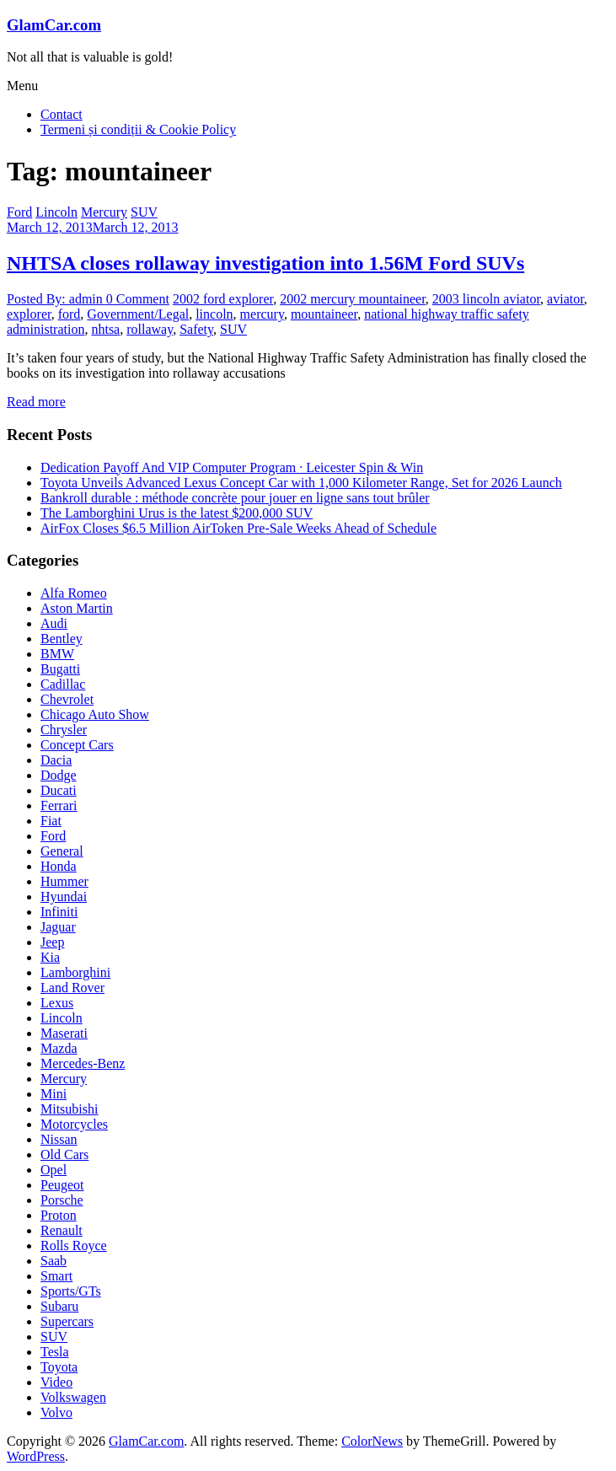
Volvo (56, 1412)
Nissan (59, 1139)
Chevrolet (67, 699)
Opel (53, 1169)
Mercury (104, 212)
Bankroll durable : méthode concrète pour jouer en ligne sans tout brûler (235, 498)
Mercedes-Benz (82, 1063)
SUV (144, 212)
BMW (57, 654)
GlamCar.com (54, 25)
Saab (53, 1261)
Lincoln (56, 212)
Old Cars (64, 1154)
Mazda (59, 1048)
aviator (565, 299)
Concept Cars (77, 745)
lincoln (214, 314)
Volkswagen (73, 1397)
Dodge (58, 775)
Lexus (56, 1003)
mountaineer (324, 314)
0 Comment (137, 299)
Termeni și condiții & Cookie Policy (138, 129)
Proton (58, 1215)
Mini (53, 1094)
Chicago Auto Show (94, 714)
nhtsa (105, 329)
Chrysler (63, 729)
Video (56, 1382)
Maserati (64, 1033)
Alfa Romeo (73, 593)
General (61, 851)
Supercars (67, 1321)
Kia (50, 957)
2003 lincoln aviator (486, 299)
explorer (29, 314)
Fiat (51, 820)
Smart (56, 1276)
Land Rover (72, 987)
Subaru (59, 1306)
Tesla (54, 1352)
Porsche (61, 1200)
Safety (196, 329)
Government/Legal (138, 314)
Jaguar (58, 927)
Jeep (52, 942)
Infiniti (59, 912)
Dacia (56, 760)
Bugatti (60, 669)
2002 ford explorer (223, 299)
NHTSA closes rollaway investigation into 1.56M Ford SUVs (265, 263)
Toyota (59, 1367)
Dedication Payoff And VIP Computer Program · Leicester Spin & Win (231, 467)
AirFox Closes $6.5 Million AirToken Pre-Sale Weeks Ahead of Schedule (238, 528)
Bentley (61, 638)
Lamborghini (75, 972)
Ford (19, 212)
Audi (53, 623)
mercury (262, 314)
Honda (58, 866)
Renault (61, 1230)
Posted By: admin (56, 299)
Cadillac (62, 684)
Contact (61, 114)
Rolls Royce (73, 1245)
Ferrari (59, 805)
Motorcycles (74, 1124)
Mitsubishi (69, 1109)
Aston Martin (76, 608)
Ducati (58, 790)
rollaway (149, 329)
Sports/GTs (70, 1291)
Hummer (64, 881)
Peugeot (62, 1185)
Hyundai (63, 896)
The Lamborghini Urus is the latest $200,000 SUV (176, 513)
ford (69, 314)
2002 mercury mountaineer (353, 299)
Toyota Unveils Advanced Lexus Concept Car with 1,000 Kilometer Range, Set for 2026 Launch (301, 482)
